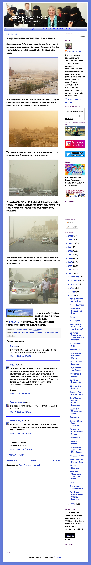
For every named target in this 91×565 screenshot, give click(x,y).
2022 (70, 236)
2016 (70, 258)
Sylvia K (14, 364)
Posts (70, 222)
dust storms (23, 332)
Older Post (55, 460)
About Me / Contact (71, 29)
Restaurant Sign (75, 344)
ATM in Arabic (77, 305)
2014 (70, 266)
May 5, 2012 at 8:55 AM (21, 449)
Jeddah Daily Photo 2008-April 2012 (52, 29)
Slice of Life (75, 349)
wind (56, 332)
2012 (70, 273)
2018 (70, 251)
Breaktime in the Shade (76, 368)
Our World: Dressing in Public (76, 311)
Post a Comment (16, 455)
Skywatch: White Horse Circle (76, 431)
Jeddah (31, 332)
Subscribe (69, 118)
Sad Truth (75, 320)
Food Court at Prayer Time (76, 460)
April (73, 504)
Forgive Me (75, 417)
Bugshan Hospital (74, 466)
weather (50, 332)
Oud (72, 482)
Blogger (57, 557)
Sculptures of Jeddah (17, 29)
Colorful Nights (74, 442)
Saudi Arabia (40, 332)
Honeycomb (75, 437)
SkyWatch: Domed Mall (76, 381)
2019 (70, 247)
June (73, 291)
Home (7, 29)
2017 (70, 254)
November (75, 280)
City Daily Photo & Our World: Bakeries (76, 495)
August (74, 284)
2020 (71, 243)
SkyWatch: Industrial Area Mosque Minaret (77, 336)
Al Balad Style (77, 455)
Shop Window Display (76, 387)
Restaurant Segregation (76, 487)
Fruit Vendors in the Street (76, 299)
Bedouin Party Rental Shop (76, 393)
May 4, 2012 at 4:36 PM (21, 356)
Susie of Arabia (17, 402)
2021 (70, 239)
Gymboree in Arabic (75, 375)
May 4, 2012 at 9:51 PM (20, 393)
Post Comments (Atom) (29, 465)
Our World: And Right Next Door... (75, 449)
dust (15, 332)
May (73, 295)
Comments (72, 227)
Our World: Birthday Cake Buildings (75, 401)
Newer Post (12, 460)
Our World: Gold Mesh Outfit (75, 355)
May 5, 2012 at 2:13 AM (20, 412)
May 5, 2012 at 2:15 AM (20, 433)
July (73, 288)
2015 (70, 262)
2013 (70, 269)
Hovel (72, 317)
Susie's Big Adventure (32, 29)
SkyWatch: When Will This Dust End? (75, 475)
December (75, 276)
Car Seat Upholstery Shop (76, 411)
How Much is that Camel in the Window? (77, 326)
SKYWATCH (14, 321)
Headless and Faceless (76, 362)
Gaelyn (13, 346)
